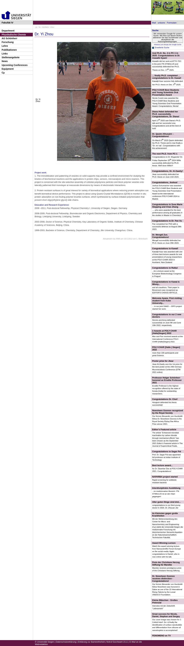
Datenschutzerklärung (66, 642)
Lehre (5, 46)
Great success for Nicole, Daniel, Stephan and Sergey (166, 615)
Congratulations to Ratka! (165, 268)
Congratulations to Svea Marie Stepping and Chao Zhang (167, 205)
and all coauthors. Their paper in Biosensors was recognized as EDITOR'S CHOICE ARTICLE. (165, 290)
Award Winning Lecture (164, 543)
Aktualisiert (107, 239)
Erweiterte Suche (162, 48)
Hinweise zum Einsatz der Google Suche (167, 44)
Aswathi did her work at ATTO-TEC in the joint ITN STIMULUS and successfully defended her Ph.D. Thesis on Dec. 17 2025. (166, 65)
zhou (52, 27)
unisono (161, 22)
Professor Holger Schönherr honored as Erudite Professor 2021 (167, 380)
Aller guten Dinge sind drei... (166, 502)
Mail (154, 22)
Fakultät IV (7, 22)
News (5, 61)
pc (36, 27)
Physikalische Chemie (14, 34)
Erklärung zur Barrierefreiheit (91, 642)
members (45, 27)
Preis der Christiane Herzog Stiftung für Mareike (166, 563)
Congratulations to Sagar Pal (166, 451)
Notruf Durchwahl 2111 (117, 642)
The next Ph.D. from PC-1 (164, 153)
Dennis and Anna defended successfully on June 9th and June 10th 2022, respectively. (166, 322)
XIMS (118, 239)
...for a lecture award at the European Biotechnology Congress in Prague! (166, 273)
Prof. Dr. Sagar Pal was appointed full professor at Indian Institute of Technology (166, 457)
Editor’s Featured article (164, 429)
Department (8, 30)
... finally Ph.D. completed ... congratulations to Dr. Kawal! (166, 76)
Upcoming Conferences (15, 65)
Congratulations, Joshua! (164, 182)
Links (5, 53)
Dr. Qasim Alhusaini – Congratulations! (163, 135)
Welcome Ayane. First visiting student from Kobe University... (167, 300)
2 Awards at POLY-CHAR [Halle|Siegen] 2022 (164, 332)
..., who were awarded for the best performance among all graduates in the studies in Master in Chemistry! (167, 212)
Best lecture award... (162, 465)
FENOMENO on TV (161, 635)
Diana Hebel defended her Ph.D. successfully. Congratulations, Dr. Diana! (165, 114)
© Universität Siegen (44, 642)
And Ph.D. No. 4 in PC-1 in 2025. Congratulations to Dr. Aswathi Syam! (166, 55)
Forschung (8, 42)
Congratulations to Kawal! (165, 248)
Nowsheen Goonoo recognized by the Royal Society (167, 411)
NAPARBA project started (165, 476)
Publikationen (9, 50)
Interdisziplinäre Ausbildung (166, 488)
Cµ (3, 72)
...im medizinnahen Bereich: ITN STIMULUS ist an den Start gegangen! (165, 493)
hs (40, 27)
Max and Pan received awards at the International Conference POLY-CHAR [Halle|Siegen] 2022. (167, 339)
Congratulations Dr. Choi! (165, 399)
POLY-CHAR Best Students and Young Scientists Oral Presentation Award (165, 92)
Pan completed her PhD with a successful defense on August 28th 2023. (166, 226)
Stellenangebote (11, 57)
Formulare (171, 22)
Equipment (8, 69)
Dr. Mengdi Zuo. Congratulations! (160, 235)
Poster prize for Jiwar (163, 361)
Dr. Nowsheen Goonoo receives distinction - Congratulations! (163, 578)
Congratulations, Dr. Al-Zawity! (167, 171)
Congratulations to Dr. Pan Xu (167, 221)
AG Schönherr (9, 38)
